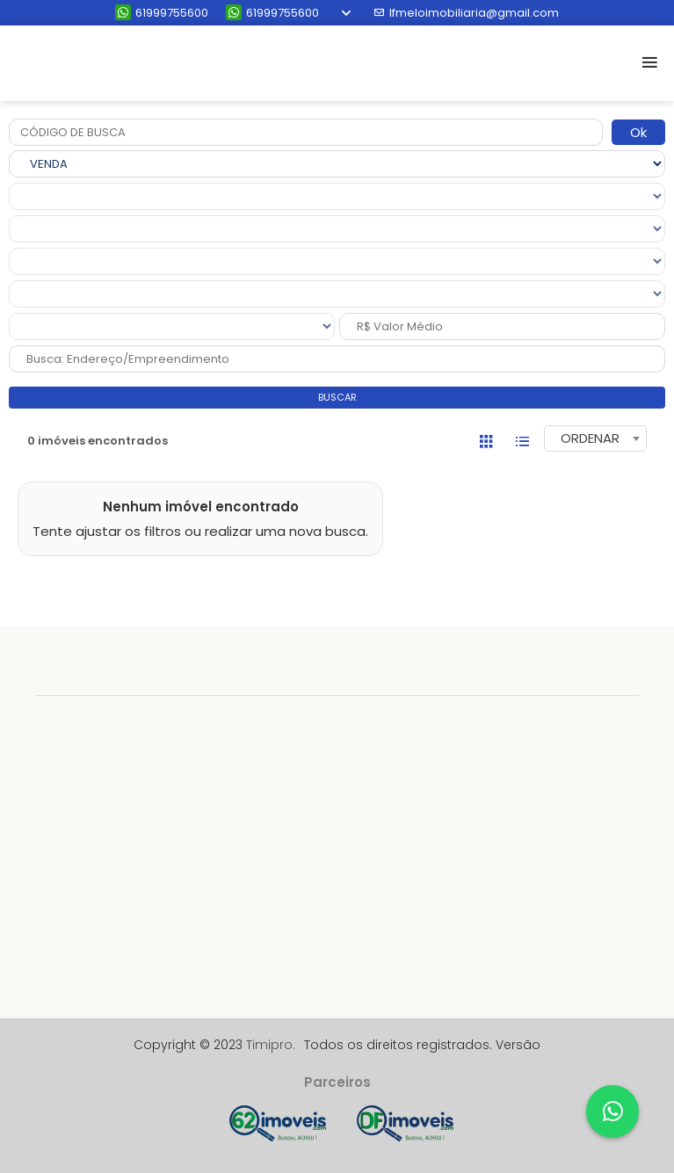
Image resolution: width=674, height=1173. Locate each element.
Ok (638, 132)
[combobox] (595, 438)
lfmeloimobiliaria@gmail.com (466, 12)
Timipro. (270, 1045)
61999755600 (161, 12)
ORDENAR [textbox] (590, 438)
